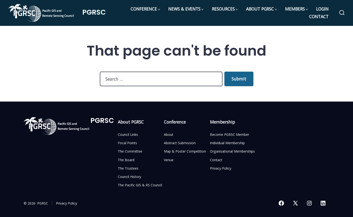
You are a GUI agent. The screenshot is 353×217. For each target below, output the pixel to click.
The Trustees (128, 168)
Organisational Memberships (232, 151)
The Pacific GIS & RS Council (140, 185)
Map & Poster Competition (185, 151)
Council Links (128, 134)
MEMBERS (296, 9)
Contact (216, 160)
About (168, 134)
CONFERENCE (145, 9)
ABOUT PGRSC (261, 9)
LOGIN (322, 9)
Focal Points (127, 143)
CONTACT (319, 16)
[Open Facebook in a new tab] (281, 203)
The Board (126, 160)
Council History (129, 176)
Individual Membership (227, 143)
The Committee (130, 151)
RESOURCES (225, 9)
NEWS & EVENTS (185, 9)
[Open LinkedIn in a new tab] (323, 203)
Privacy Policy (220, 168)
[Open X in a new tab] (295, 203)
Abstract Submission (180, 143)
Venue (169, 160)
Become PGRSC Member (229, 134)
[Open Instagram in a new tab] (309, 203)
